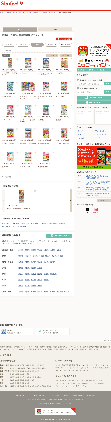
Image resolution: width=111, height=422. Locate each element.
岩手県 (33, 250)
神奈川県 (28, 256)
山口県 (46, 280)
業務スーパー (60, 380)
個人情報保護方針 (77, 399)
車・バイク (90, 368)
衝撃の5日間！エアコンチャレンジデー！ (28, 97)
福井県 (52, 262)
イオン (100, 380)
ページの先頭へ (105, 340)
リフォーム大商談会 (8, 143)
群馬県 (60, 256)
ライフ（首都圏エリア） (99, 383)
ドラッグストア (51, 45)
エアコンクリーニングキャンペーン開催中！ (45, 73)
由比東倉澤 (6, 226)
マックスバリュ (80, 380)
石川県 (46, 262)
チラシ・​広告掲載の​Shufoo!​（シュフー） (12, 12)
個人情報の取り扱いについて (58, 399)
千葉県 (41, 256)
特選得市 (58, 120)
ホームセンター (65, 45)
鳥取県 (33, 280)
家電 (79, 134)
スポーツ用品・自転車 (102, 368)
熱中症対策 (5, 166)
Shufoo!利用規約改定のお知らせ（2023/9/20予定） (97, 194)
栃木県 (54, 256)
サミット (58, 386)
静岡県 (45, 12)
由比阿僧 (62, 224)
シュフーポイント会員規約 (36, 399)
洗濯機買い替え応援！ (44, 143)
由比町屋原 (15, 224)
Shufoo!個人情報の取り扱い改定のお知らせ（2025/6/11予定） (97, 188)
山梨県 (20, 262)
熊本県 (39, 292)
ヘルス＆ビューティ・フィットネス (78, 370)
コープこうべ (66, 386)
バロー (73, 386)
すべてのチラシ (52, 55)
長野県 (27, 262)
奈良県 (46, 274)
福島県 (58, 250)
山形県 (52, 250)
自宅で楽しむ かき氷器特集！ (45, 97)
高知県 (39, 286)
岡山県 (20, 280)
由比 (14, 226)
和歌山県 (53, 274)
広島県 (27, 280)
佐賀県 (27, 292)
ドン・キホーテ (69, 380)
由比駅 (53, 12)
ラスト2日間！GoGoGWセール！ (9, 73)
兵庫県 (27, 274)
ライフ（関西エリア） (84, 383)
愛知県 (20, 268)
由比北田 (34, 224)
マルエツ (74, 383)
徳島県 (20, 286)
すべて (97, 138)
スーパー (9, 45)
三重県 (39, 268)
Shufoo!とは (91, 395)
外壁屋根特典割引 (43, 166)
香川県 (27, 286)
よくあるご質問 (54, 395)
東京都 (20, 256)
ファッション (23, 45)
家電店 (58, 368)
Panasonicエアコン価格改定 (28, 143)
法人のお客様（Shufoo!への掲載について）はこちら (55, 403)
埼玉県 (35, 256)
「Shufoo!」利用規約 (37, 395)
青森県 (27, 250)
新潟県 (33, 262)
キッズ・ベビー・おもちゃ (78, 368)
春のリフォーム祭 (25, 166)
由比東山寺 (22, 226)
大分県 (46, 292)
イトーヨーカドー (61, 383)
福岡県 (20, 292)
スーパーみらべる (91, 380)
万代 (68, 383)
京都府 (33, 274)
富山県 (39, 262)
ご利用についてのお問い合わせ (73, 395)
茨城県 (47, 256)
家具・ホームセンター (103, 365)
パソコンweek (60, 96)
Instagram (96, 210)
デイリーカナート (85, 386)
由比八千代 (53, 224)
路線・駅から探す (34, 12)
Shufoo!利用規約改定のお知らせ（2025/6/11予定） (97, 177)
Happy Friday (60, 73)
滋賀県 (39, 274)
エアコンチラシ (24, 73)
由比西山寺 (25, 224)
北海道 (20, 250)
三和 (77, 386)
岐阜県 (33, 268)
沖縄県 (66, 292)
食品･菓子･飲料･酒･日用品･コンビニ (73, 365)
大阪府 (20, 274)
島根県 (39, 280)
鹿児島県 (59, 292)
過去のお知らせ (104, 200)
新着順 (5, 55)
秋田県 (46, 250)
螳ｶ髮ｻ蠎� (65, 55)
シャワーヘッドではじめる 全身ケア (27, 120)
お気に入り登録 (16, 58)
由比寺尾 (43, 224)
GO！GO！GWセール (62, 143)
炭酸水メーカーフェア (8, 96)
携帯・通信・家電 (61, 370)
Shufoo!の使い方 (21, 395)
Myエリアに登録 (64, 38)
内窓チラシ (41, 120)
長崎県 (33, 292)
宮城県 (39, 250)
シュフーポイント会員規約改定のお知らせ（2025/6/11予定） (98, 183)
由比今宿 (5, 224)
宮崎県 (52, 292)
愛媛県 (33, 286)
